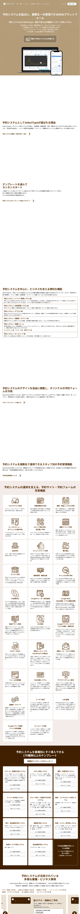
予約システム (5, 907)
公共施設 (24, 901)
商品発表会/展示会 (65, 907)
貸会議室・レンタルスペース (29, 903)
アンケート (19, 330)
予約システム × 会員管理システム (16, 305)
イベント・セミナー (65, 903)
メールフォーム (9, 330)
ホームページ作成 (7, 905)
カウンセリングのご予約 (44, 766)
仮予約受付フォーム (46, 907)
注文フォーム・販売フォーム (48, 909)
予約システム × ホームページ (14, 334)
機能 (21, 3)
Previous (5, 787)
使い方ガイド (46, 3)
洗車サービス (25, 912)
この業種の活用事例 (15, 659)
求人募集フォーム (45, 905)
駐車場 (23, 909)
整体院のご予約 (41, 764)
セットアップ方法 (15, 662)
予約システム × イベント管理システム (17, 298)
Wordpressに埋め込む (10, 911)
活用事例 (33, 3)
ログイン (64, 3)
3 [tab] (24, 775)
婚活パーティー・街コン (66, 905)
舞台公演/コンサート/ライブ (67, 909)
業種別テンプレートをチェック (40, 635)
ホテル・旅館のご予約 (8, 764)
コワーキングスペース (27, 905)
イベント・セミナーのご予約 (57, 764)
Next (32, 773)
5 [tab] (29, 775)
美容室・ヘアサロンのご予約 (10, 766)
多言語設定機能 (9, 909)
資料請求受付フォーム (47, 903)
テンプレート (26, 3)
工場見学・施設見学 (27, 907)
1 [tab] (19, 775)
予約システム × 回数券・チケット (16, 318)
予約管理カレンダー (10, 912)
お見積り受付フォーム (47, 901)
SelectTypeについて (7, 901)
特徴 (18, 3)
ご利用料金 (5, 903)
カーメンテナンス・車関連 (29, 911)
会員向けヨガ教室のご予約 (26, 764)
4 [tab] (26, 775)
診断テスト (28, 330)
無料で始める (72, 3)
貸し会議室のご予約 (28, 766)
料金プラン (39, 3)
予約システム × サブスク (13, 311)
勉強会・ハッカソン (65, 911)
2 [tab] (21, 775)
